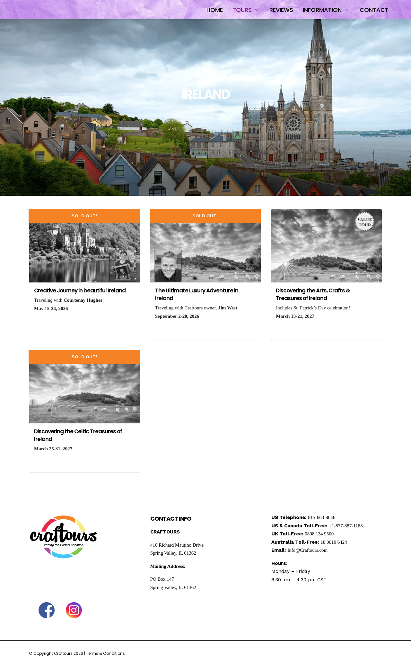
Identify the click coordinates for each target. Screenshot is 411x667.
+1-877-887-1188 (346, 525)
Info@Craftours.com (307, 550)
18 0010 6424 (333, 542)
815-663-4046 (321, 517)
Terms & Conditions (105, 653)
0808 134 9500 (319, 533)
